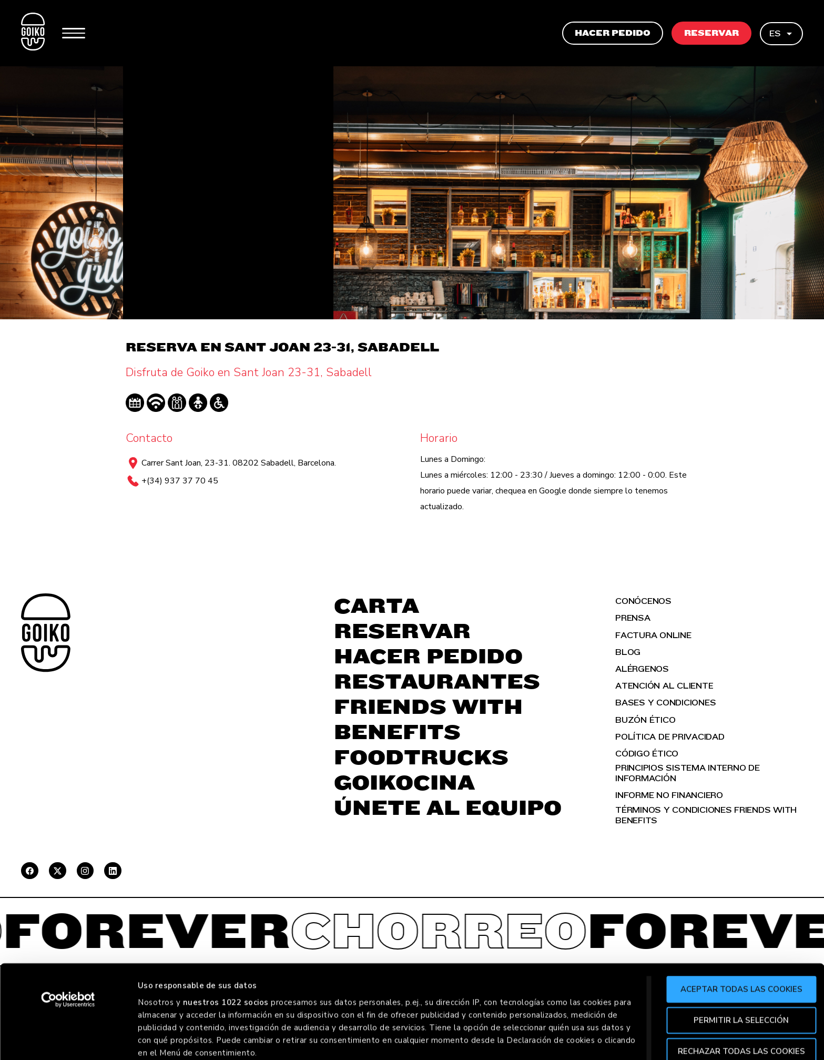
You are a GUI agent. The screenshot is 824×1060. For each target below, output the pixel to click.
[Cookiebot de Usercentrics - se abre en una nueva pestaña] (68, 1048)
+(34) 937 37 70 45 (179, 481)
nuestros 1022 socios (226, 1050)
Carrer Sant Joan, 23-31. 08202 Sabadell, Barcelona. (238, 463)
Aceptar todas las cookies (736, 1037)
